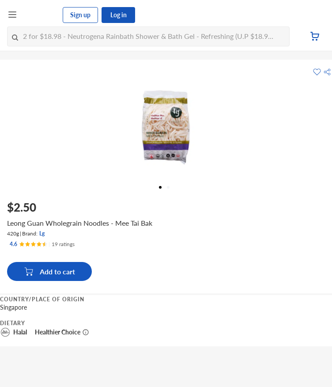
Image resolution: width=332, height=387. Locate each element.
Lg (42, 233)
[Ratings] (42, 244)
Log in (118, 15)
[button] (327, 72)
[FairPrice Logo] (40, 15)
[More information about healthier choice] (85, 332)
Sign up (80, 15)
